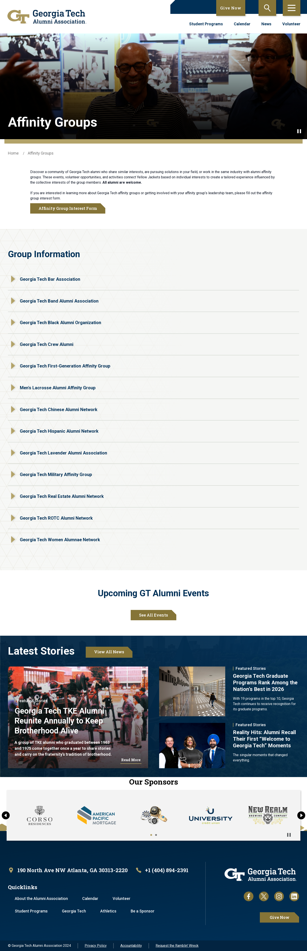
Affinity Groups (41, 153)
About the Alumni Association (41, 898)
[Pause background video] (299, 131)
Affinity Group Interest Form (68, 208)
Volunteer (291, 24)
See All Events (153, 615)
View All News (109, 651)
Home (13, 153)
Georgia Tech (74, 911)
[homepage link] (47, 16)
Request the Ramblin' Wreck (177, 946)
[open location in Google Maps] (68, 870)
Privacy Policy (96, 946)
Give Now (230, 8)
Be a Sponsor (142, 911)
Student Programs (206, 24)
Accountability (131, 946)
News (266, 24)
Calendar (242, 24)
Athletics (108, 911)
